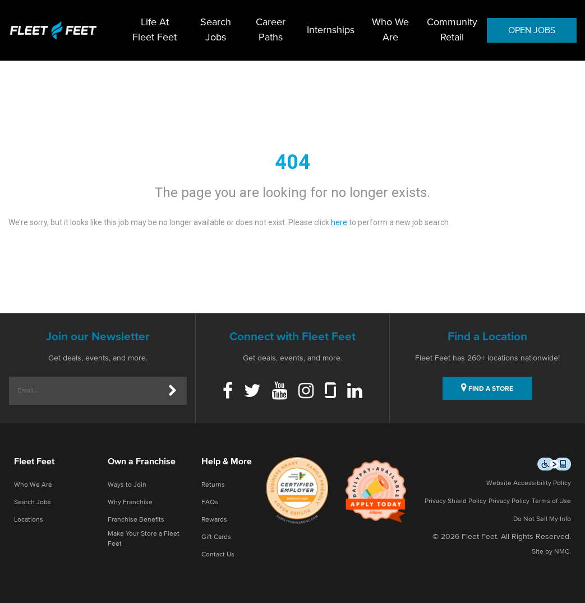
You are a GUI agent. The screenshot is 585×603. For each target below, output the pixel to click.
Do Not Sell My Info (542, 519)
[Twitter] (252, 391)
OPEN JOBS (531, 30)
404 (292, 162)
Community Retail (452, 30)
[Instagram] (306, 391)
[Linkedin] (354, 391)
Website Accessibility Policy (528, 483)
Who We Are (390, 30)
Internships (330, 30)
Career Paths (270, 30)
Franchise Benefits (136, 520)
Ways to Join (127, 485)
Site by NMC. (551, 552)
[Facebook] (228, 391)
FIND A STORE (487, 387)
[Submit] (173, 391)
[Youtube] (279, 391)
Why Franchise (130, 502)
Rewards (214, 520)
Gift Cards (216, 537)
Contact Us (217, 554)
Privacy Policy (509, 501)
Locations (28, 520)
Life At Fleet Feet (154, 30)
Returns (213, 485)
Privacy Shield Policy (455, 501)
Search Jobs (215, 30)
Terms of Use (551, 501)
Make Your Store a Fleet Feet (143, 539)
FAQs (209, 502)
